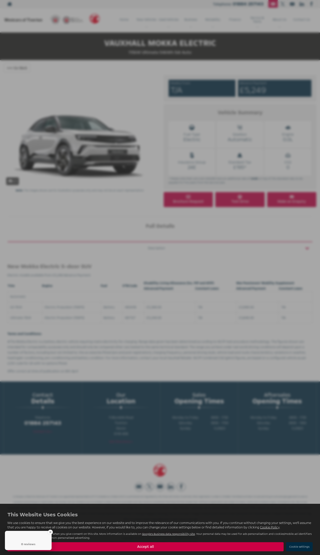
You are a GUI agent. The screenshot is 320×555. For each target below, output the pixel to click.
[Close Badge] (50, 532)
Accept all (145, 546)
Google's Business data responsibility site (168, 534)
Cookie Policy (269, 527)
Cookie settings (299, 547)
